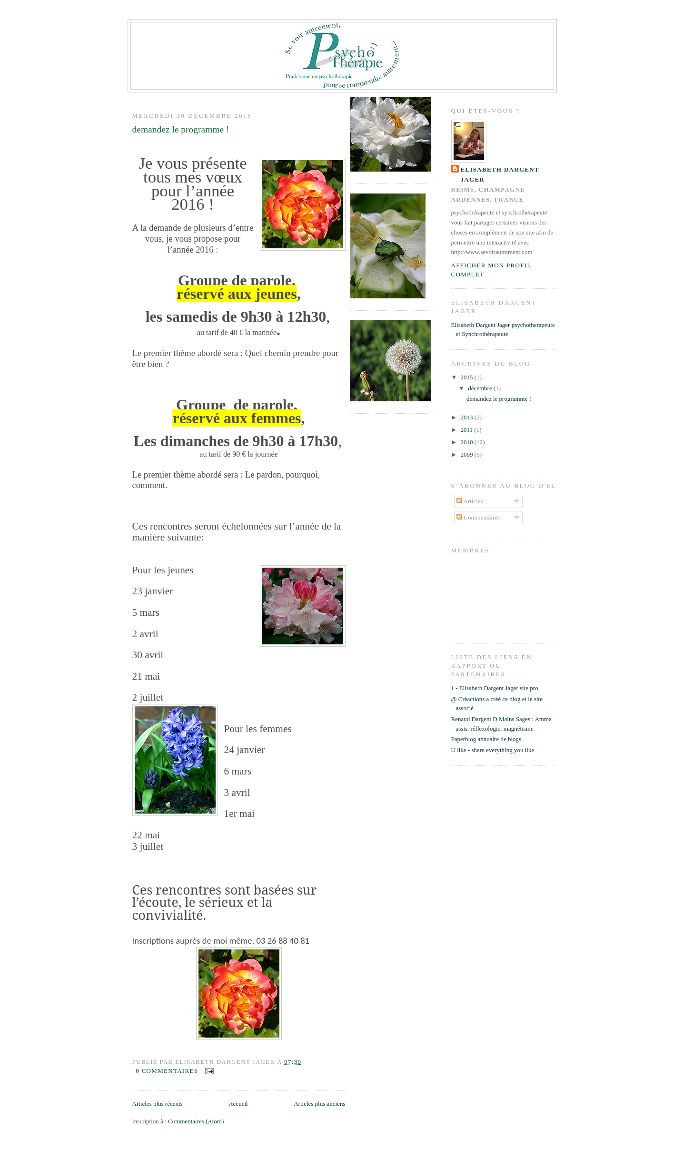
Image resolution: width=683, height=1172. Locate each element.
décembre (481, 388)
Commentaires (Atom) (196, 1121)
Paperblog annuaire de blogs (486, 739)
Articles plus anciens (319, 1103)
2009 (468, 454)
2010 (468, 442)
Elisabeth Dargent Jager (500, 174)
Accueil (237, 1103)
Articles (469, 501)
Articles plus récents (157, 1103)
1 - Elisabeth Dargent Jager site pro (494, 688)
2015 (468, 377)
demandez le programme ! (180, 129)
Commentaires (478, 517)
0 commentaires (167, 1070)
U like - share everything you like (493, 750)
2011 (468, 429)
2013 (468, 417)
